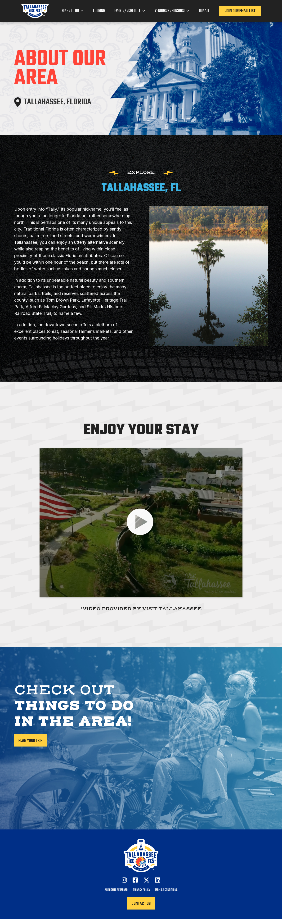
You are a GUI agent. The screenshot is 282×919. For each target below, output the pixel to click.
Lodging (99, 11)
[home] (35, 11)
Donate (204, 11)
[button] (72, 11)
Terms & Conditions (166, 890)
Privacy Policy (141, 890)
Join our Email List (240, 11)
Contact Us (141, 903)
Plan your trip (30, 740)
